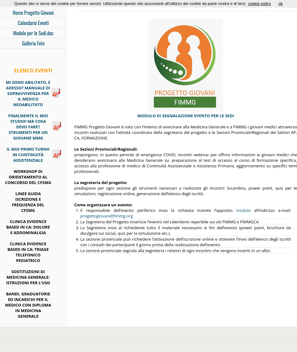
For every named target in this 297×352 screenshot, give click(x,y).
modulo (243, 210)
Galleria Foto (33, 43)
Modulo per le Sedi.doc (33, 33)
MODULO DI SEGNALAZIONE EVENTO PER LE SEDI (185, 115)
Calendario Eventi (33, 23)
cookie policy (259, 3)
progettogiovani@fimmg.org (106, 216)
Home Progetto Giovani (33, 12)
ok (280, 3)
